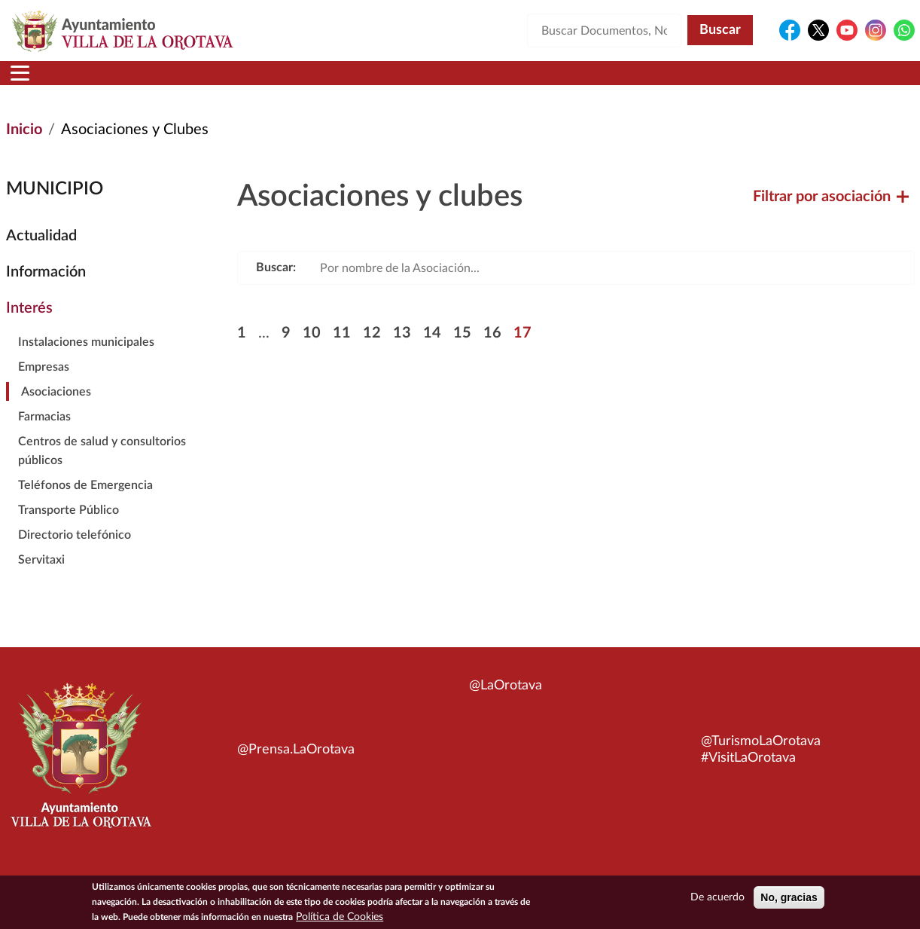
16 (492, 351)
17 (522, 351)
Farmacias (44, 435)
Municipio (122, 82)
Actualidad (41, 253)
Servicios (452, 82)
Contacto (654, 82)
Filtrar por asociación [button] (831, 214)
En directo (749, 82)
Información (46, 290)
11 (342, 351)
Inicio (35, 82)
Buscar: (276, 286)
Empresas (43, 385)
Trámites (556, 82)
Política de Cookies (339, 917)
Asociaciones (56, 410)
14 (432, 351)
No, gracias (788, 897)
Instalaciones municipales (86, 360)
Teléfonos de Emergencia (85, 503)
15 (462, 351)
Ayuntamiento (247, 82)
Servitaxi (41, 578)
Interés (29, 326)
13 (402, 351)
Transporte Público (68, 528)
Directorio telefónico (74, 553)
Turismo (848, 82)
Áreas (358, 82)
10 (312, 351)
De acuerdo (717, 897)
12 (372, 351)
